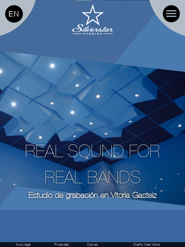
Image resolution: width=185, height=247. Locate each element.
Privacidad (61, 244)
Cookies (92, 244)
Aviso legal (23, 244)
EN (14, 14)
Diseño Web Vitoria (146, 244)
